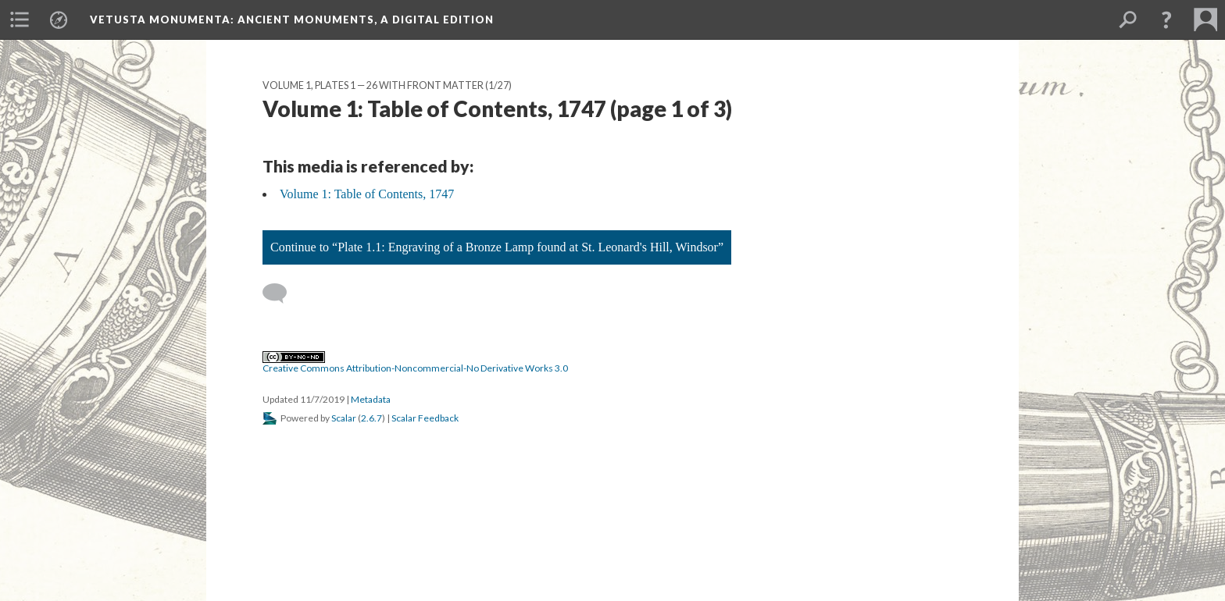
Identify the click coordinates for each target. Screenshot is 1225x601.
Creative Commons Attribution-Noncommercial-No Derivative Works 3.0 (415, 363)
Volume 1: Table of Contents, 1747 (367, 194)
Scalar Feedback (425, 418)
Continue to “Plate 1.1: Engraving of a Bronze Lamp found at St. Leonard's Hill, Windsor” (496, 247)
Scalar (343, 418)
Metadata (371, 399)
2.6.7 (371, 418)
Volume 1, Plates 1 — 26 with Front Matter (373, 85)
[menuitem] (19, 19)
